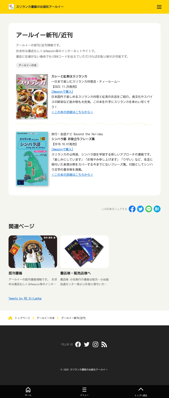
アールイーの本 (27, 65)
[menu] (159, 7)
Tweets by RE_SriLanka (25, 298)
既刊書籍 (15, 273)
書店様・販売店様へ (75, 273)
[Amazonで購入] (62, 91)
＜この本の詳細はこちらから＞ (72, 112)
